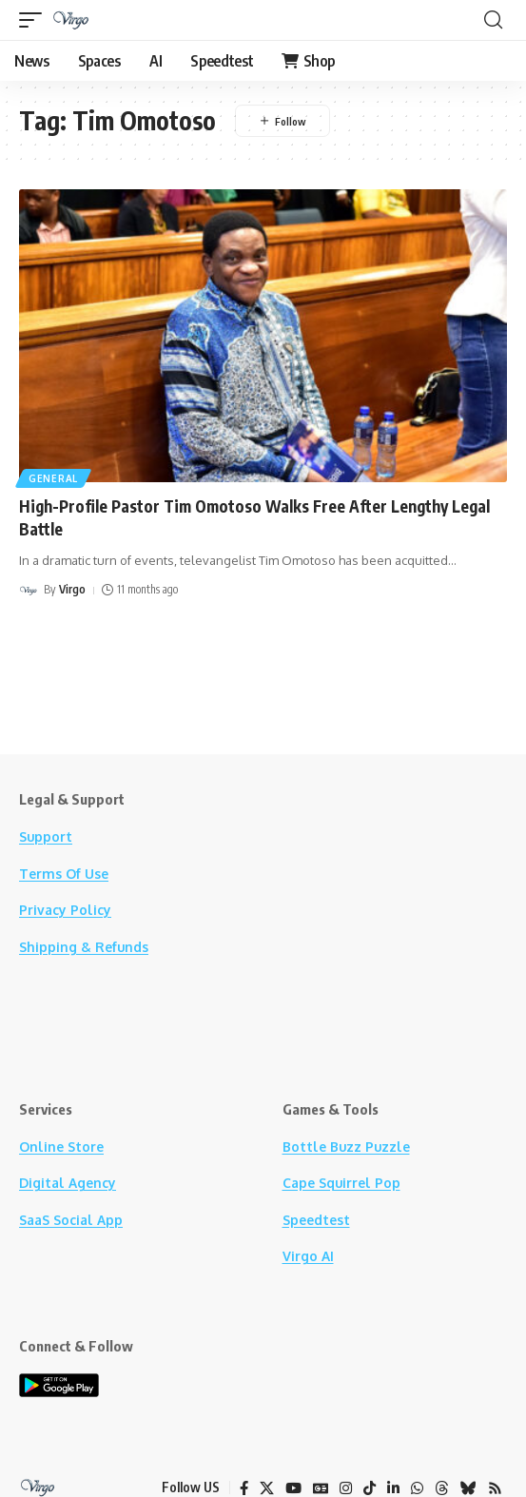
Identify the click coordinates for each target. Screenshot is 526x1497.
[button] (35, 20)
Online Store (61, 1146)
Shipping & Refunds (83, 947)
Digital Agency (67, 1183)
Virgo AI (308, 1256)
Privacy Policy (65, 910)
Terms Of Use (63, 873)
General (53, 478)
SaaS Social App (71, 1220)
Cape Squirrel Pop (341, 1183)
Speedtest (316, 1220)
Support (45, 836)
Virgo (72, 589)
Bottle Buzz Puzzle (346, 1146)
